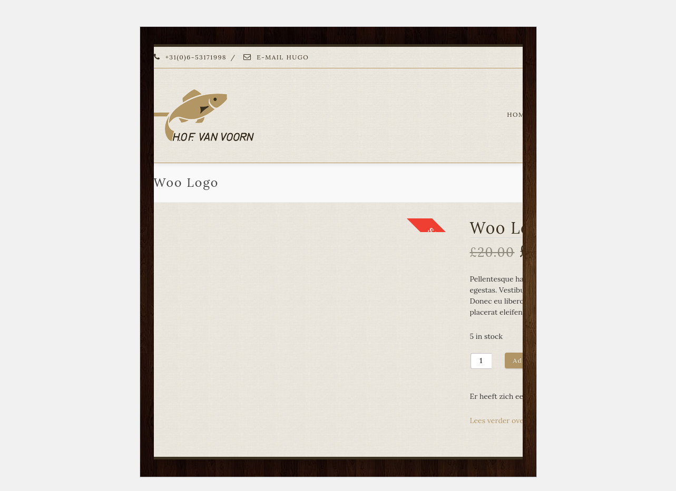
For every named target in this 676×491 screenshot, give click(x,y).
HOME (518, 114)
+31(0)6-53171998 (190, 57)
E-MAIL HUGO (276, 57)
